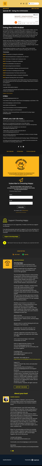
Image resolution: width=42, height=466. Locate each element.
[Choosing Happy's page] (25, 4)
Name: (10, 195)
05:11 (4, 66)
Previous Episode (31, 151)
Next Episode (10, 151)
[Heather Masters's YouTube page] (12, 451)
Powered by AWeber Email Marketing (21, 212)
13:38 (4, 73)
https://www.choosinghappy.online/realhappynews (27, 360)
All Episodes (20, 151)
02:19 (4, 59)
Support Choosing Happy (11, 237)
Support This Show (21, 387)
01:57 (4, 57)
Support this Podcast (8, 93)
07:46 (4, 68)
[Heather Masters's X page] (11, 451)
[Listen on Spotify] (25, 255)
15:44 (4, 77)
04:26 (4, 64)
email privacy (25, 210)
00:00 (4, 54)
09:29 (4, 71)
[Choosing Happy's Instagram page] (23, 4)
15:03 (4, 75)
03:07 (4, 61)
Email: (10, 200)
